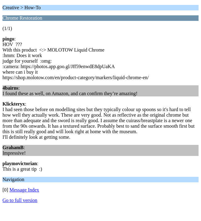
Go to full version (19, 200)
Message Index (24, 189)
